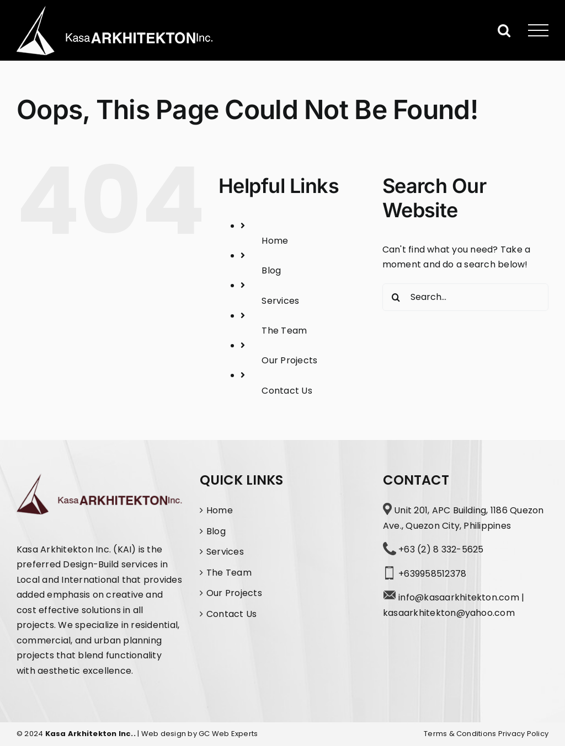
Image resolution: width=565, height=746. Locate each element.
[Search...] (465, 297)
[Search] (396, 297)
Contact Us (287, 390)
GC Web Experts (228, 733)
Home (275, 240)
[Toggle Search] (504, 30)
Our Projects (289, 360)
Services (280, 300)
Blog (271, 270)
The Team (284, 330)
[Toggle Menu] (538, 30)
